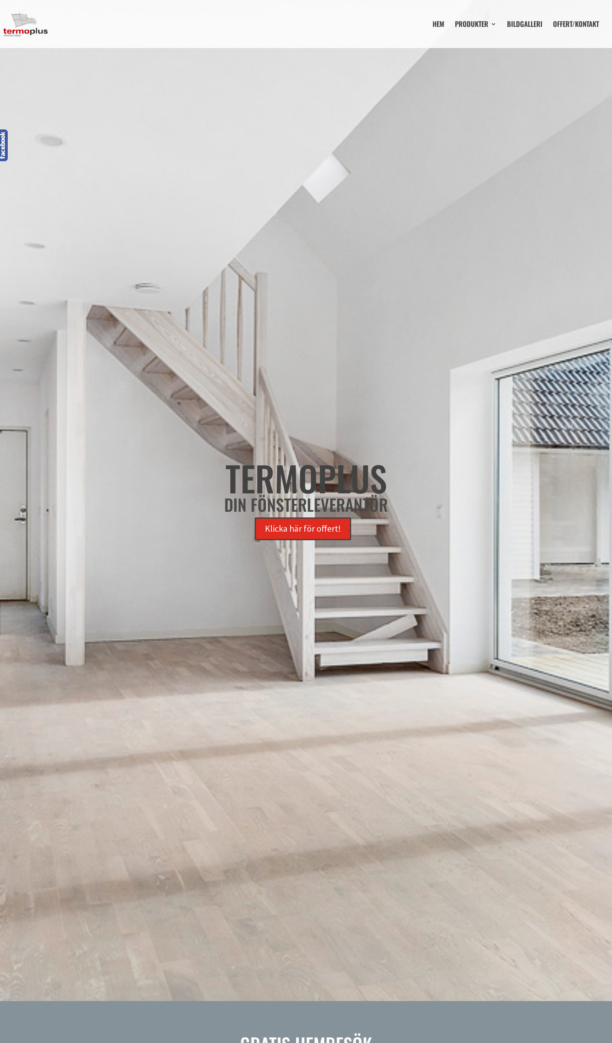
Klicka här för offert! (303, 528)
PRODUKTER (471, 25)
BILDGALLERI (524, 25)
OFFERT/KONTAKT (576, 25)
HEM (438, 25)
